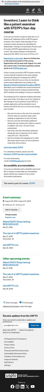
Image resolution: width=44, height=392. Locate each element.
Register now (10, 217)
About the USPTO (9, 330)
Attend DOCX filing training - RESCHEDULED (17, 222)
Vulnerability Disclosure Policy (15, 354)
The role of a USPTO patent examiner (21, 233)
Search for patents (26, 330)
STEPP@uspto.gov (20, 68)
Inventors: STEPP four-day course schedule (20, 154)
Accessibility (9, 342)
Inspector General (11, 359)
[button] (10, 303)
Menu (28, 11)
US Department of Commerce (15, 339)
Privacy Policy (9, 345)
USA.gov (7, 365)
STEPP (32, 183)
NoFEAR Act (9, 362)
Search (39, 11)
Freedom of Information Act (14, 356)
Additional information (11, 306)
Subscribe (35, 325)
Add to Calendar (12, 210)
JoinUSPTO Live (10, 245)
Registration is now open (13, 58)
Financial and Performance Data (16, 351)
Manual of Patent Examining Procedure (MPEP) (22, 85)
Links (33, 11)
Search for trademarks (11, 332)
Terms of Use (9, 348)
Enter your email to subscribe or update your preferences (19, 321)
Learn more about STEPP (13, 147)
